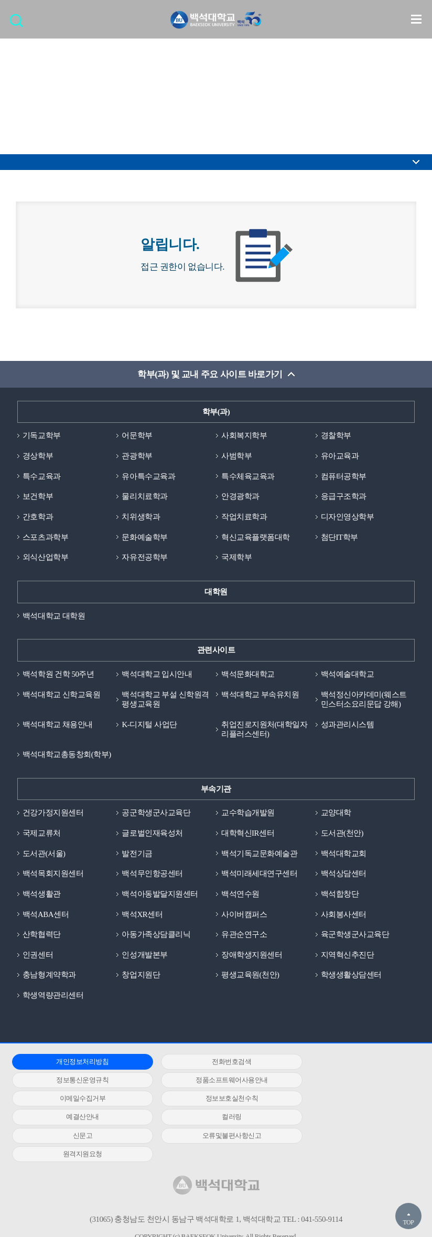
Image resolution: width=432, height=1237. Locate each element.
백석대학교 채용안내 (58, 725)
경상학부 (38, 456)
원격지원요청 (211, 1119)
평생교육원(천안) (250, 977)
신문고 (347, 1100)
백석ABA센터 (46, 915)
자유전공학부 (144, 557)
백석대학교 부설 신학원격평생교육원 (165, 700)
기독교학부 (42, 436)
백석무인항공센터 (152, 875)
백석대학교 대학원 (54, 616)
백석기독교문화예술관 (259, 854)
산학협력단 (42, 936)
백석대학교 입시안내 (157, 674)
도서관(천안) (342, 834)
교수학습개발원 (248, 814)
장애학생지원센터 (251, 956)
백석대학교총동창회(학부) (67, 755)
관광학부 (137, 456)
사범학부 (236, 456)
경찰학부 (336, 436)
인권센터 (38, 956)
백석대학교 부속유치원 (260, 695)
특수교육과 (42, 476)
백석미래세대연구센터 (259, 875)
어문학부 (137, 436)
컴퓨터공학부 (343, 476)
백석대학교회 (343, 854)
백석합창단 (340, 895)
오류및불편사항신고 (75, 1119)
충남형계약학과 (49, 977)
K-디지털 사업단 (149, 725)
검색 (19, 24)
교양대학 (336, 814)
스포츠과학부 (45, 538)
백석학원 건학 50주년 (58, 674)
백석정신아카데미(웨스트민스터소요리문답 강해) (364, 700)
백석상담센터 (343, 875)
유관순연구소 (244, 936)
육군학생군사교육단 (355, 936)
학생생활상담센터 (351, 977)
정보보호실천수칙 (346, 1081)
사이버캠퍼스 (244, 915)
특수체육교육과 (248, 476)
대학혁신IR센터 (247, 834)
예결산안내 (75, 1100)
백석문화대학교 (248, 674)
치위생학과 (141, 517)
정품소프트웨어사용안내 (75, 1081)
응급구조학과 (343, 497)
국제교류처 (42, 834)
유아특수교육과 (148, 476)
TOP (408, 1222)
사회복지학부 (244, 436)
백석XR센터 (142, 915)
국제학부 (236, 557)
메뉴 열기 (416, 19)
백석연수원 (240, 895)
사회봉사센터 (343, 915)
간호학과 (38, 517)
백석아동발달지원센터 (160, 895)
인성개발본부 (144, 956)
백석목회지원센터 (53, 875)
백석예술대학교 (347, 674)
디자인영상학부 (347, 517)
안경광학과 (240, 497)
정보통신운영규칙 (346, 1063)
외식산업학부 (45, 557)
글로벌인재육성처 (152, 834)
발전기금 (137, 854)
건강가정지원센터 (53, 814)
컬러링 (211, 1100)
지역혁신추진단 (347, 956)
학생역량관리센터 (53, 997)
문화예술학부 (144, 538)
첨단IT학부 (339, 538)
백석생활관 (42, 895)
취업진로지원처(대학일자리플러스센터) (264, 730)
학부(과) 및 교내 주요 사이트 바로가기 (210, 374)
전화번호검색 (211, 1063)
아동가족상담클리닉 (156, 936)
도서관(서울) (44, 854)
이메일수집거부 (211, 1081)
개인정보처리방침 (75, 1063)
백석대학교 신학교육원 (61, 695)
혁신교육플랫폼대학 (255, 538)
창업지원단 (141, 977)
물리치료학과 (144, 497)
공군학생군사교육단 (156, 814)
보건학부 (38, 497)
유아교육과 (340, 456)
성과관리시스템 (347, 725)
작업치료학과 (244, 517)
